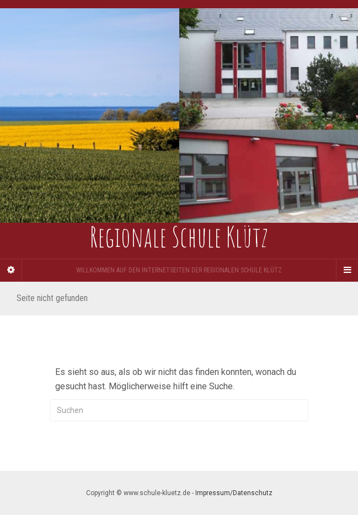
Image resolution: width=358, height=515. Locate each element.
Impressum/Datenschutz (233, 493)
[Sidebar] (11, 270)
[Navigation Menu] (347, 270)
